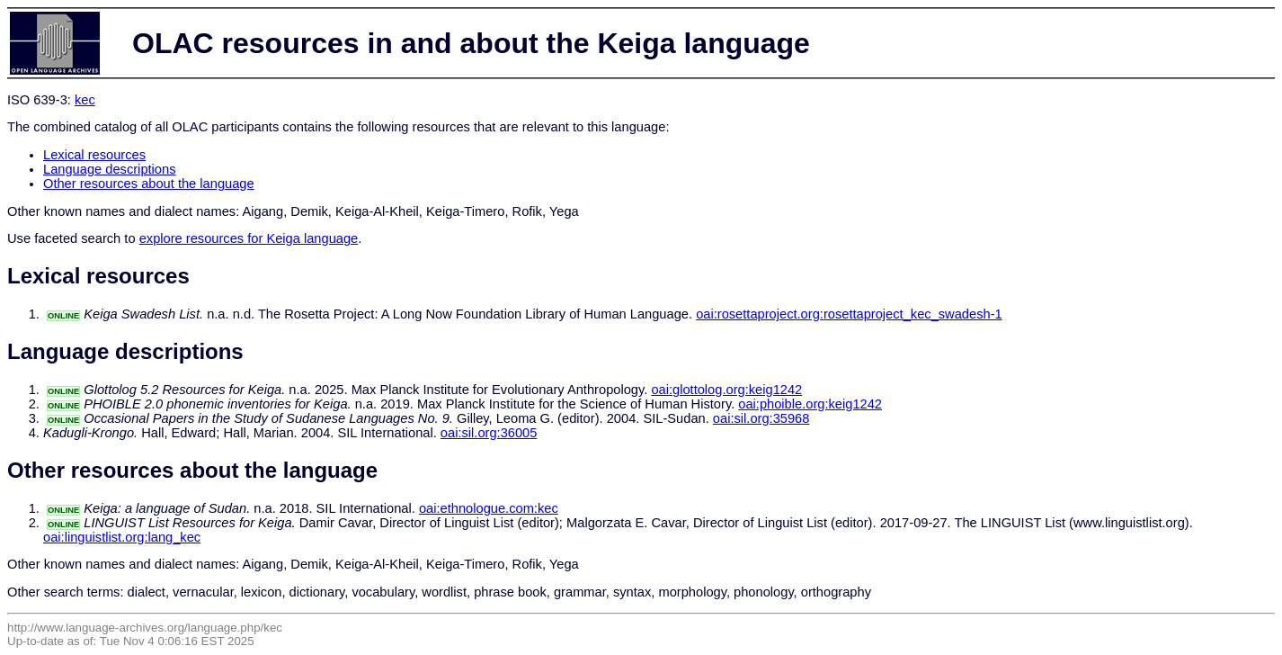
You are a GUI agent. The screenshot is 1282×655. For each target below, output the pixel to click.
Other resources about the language (148, 183)
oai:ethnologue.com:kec (488, 508)
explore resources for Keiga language (249, 238)
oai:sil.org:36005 (489, 433)
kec (85, 100)
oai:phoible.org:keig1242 (810, 404)
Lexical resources (94, 155)
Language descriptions (109, 169)
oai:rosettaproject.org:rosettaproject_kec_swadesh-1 (849, 314)
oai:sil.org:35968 (761, 418)
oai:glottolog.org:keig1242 (726, 389)
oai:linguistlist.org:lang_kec (121, 537)
